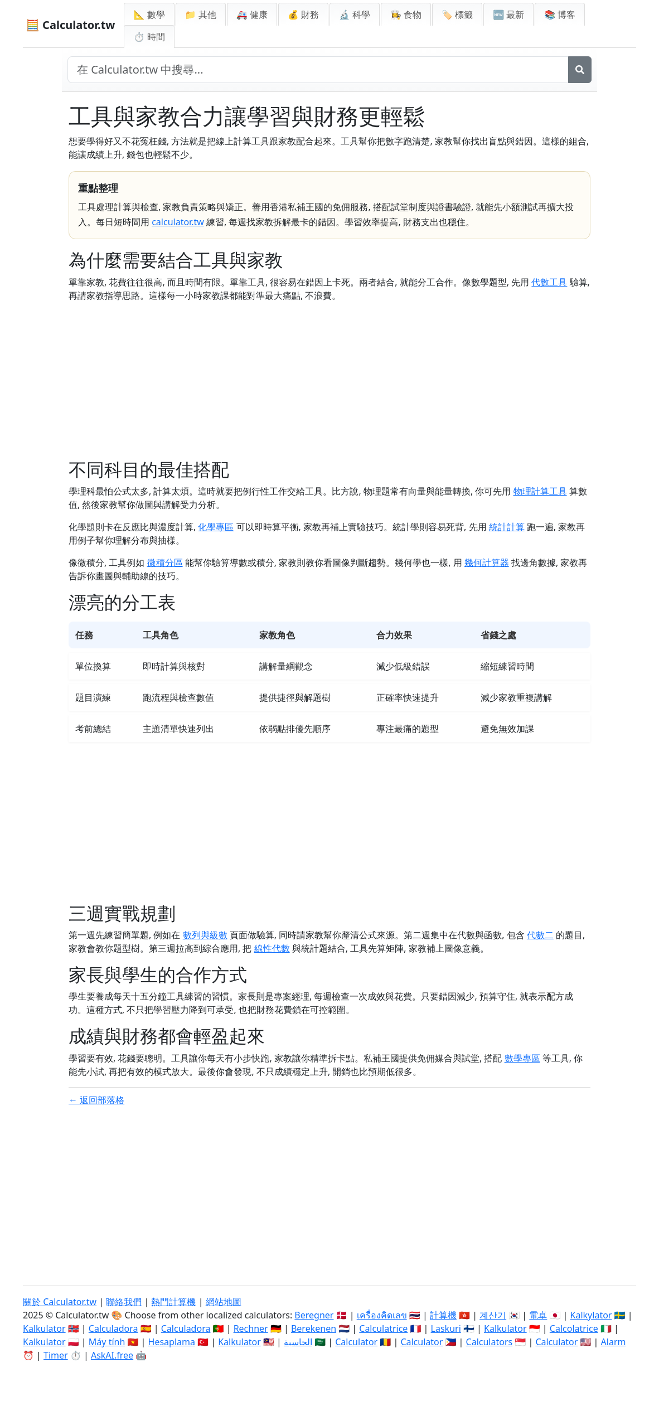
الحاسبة (298, 1342)
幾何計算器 (486, 562)
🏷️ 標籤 (457, 14)
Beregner (313, 1315)
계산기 (492, 1315)
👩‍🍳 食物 (405, 14)
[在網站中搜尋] (318, 69)
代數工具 (549, 282)
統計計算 (507, 527)
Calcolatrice (574, 1328)
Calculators (489, 1342)
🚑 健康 (252, 14)
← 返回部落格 (96, 1100)
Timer (55, 1355)
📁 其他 (200, 14)
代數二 (540, 935)
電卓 (538, 1315)
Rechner (251, 1328)
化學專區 (216, 527)
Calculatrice (383, 1328)
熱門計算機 (173, 1302)
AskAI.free (112, 1355)
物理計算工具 (540, 491)
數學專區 (522, 1058)
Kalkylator (591, 1315)
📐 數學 (148, 14)
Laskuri (446, 1328)
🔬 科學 (354, 14)
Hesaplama (171, 1342)
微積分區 (165, 562)
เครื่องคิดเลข (382, 1315)
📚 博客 (559, 14)
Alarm (613, 1342)
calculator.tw (178, 222)
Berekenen (313, 1328)
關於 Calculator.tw (59, 1302)
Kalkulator (44, 1328)
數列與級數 (205, 935)
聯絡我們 (124, 1302)
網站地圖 (223, 1302)
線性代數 (272, 948)
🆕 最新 (508, 14)
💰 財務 (303, 14)
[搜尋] (580, 69)
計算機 (443, 1315)
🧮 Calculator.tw (70, 24)
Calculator (356, 1342)
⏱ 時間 (148, 37)
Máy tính (107, 1342)
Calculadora (113, 1328)
